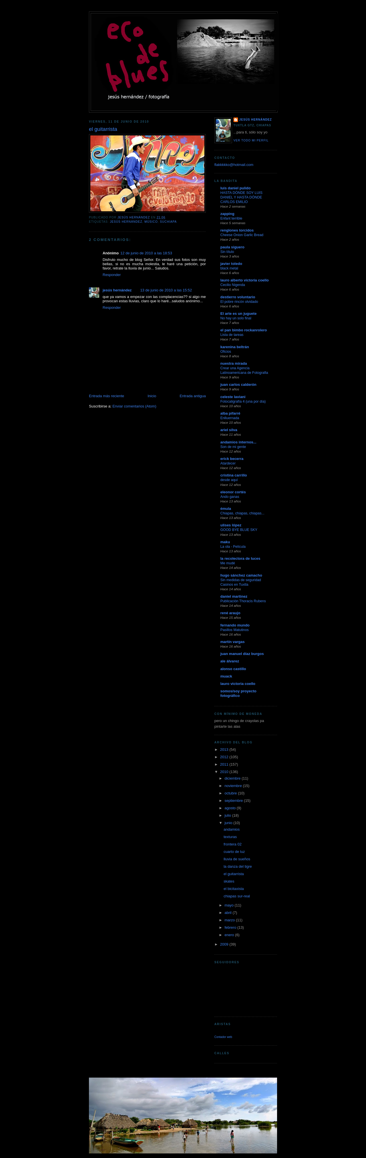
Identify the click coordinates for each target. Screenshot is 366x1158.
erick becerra (231, 459)
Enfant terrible (231, 218)
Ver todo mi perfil (251, 140)
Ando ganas (229, 497)
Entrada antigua (193, 396)
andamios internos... (238, 442)
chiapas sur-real (236, 896)
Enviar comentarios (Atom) (134, 406)
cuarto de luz (234, 851)
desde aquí (229, 480)
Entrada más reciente (106, 396)
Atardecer (228, 463)
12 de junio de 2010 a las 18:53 (146, 253)
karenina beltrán (234, 347)
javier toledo (231, 263)
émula (225, 508)
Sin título (227, 252)
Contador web (223, 1037)
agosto (231, 808)
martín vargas (232, 642)
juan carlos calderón (238, 384)
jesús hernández (126, 221)
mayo (230, 905)
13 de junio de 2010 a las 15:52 (166, 290)
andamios (231, 829)
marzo (230, 920)
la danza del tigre (237, 866)
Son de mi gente (233, 447)
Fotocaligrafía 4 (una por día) (243, 401)
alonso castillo (233, 669)
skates (228, 881)
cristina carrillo (233, 475)
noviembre (234, 786)
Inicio (152, 396)
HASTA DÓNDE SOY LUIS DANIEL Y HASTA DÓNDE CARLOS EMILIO (241, 197)
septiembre (234, 800)
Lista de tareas (231, 335)
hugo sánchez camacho (241, 575)
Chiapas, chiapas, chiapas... (242, 513)
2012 (224, 757)
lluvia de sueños (236, 859)
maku (225, 542)
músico (151, 221)
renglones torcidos (237, 230)
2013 (224, 749)
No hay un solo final (235, 318)
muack (226, 676)
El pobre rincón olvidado (239, 302)
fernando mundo (235, 625)
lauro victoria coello (237, 684)
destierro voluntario (237, 297)
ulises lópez (230, 525)
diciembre (233, 778)
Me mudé (227, 563)
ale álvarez (229, 661)
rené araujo (230, 613)
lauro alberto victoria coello (244, 280)
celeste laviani (232, 397)
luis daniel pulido (235, 188)
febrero (231, 927)
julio (228, 815)
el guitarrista (233, 874)
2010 (224, 772)
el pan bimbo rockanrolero (243, 330)
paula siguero (232, 247)
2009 (224, 944)
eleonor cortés (233, 492)
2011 (224, 764)
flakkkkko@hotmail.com (233, 165)
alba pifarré (230, 413)
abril (229, 912)
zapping (227, 214)
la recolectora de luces (240, 558)
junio (229, 823)
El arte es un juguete (238, 313)
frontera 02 (232, 844)
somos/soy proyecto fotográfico (238, 693)
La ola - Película (233, 547)
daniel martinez (233, 596)
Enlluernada (229, 418)
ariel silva (228, 430)
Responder (112, 275)
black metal (229, 268)
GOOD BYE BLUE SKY (238, 530)
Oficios (225, 352)
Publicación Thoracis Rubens (243, 601)
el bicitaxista (233, 889)
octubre (231, 793)
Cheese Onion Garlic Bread (241, 235)
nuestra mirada (233, 363)
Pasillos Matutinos (234, 630)
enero (230, 935)
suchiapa (168, 221)
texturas (230, 837)
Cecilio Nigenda (232, 285)
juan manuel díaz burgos (242, 654)
